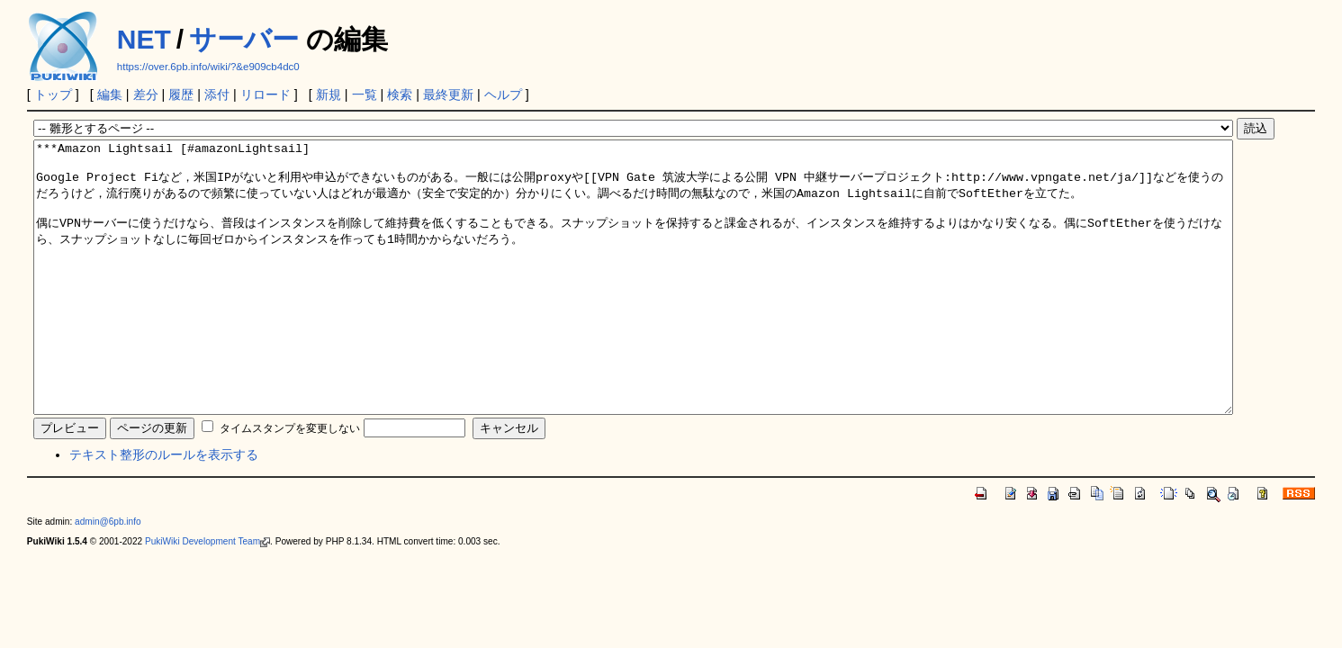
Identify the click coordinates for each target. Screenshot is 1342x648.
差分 (145, 94)
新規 (328, 94)
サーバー (244, 39)
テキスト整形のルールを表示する (163, 508)
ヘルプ (503, 94)
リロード (265, 94)
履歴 (181, 94)
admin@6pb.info (108, 575)
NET (144, 39)
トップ (53, 94)
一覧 (364, 94)
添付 (217, 94)
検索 (399, 94)
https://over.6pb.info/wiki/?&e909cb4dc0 (208, 66)
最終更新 (448, 94)
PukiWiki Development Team (207, 595)
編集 (109, 94)
